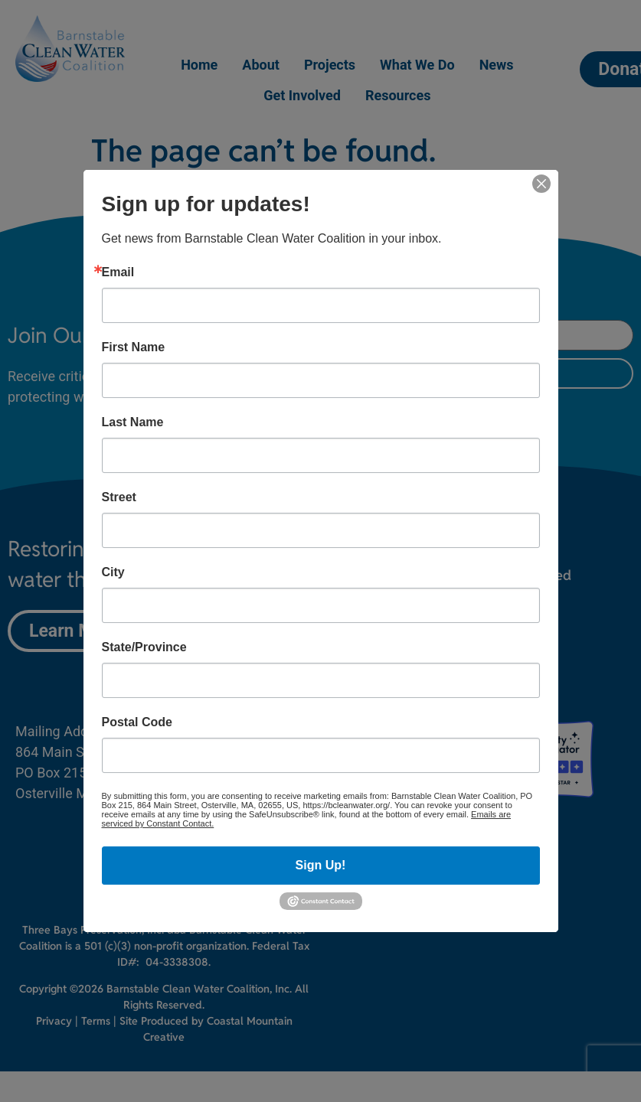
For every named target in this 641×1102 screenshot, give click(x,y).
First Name (133, 347)
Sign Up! (321, 865)
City (113, 572)
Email (118, 272)
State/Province (144, 647)
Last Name (133, 422)
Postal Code (137, 722)
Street (119, 497)
